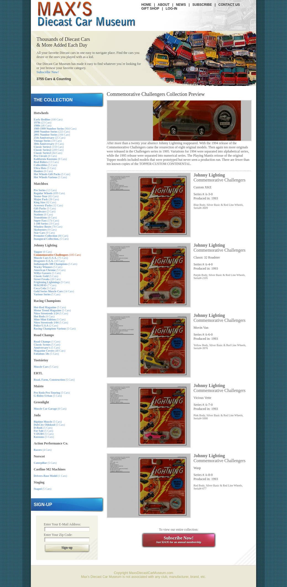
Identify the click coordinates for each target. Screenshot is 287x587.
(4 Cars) (42, 449)
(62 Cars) (45, 202)
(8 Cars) (45, 155)
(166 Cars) (52, 134)
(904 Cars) (55, 128)
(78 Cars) (48, 226)
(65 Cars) (46, 196)
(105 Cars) (57, 254)
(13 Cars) (46, 162)
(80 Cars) (51, 235)
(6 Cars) (43, 171)
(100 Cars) (48, 119)
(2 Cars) (45, 211)
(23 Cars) (42, 122)
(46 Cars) (42, 125)
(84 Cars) (48, 152)
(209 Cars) (49, 149)
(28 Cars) (46, 199)
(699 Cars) (49, 193)
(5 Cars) (45, 165)
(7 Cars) (45, 285)
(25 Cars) (49, 137)
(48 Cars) (49, 350)
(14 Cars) (54, 291)
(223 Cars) (52, 131)
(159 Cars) (49, 146)
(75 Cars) (51, 257)
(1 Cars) (47, 341)
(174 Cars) (46, 220)
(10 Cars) (49, 260)
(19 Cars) (48, 140)
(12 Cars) (45, 190)
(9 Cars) (49, 143)
